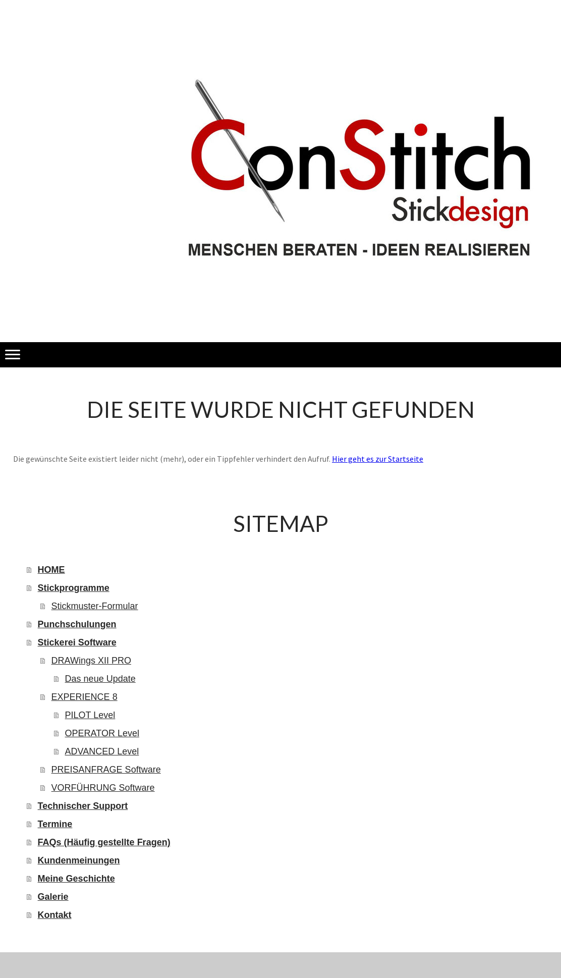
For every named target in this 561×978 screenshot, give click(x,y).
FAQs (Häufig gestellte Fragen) (104, 842)
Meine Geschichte (76, 879)
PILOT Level (90, 715)
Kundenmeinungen (79, 860)
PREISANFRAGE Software (106, 770)
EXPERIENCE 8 (84, 697)
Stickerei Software (77, 642)
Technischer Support (83, 806)
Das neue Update (100, 679)
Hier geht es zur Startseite (377, 459)
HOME (51, 570)
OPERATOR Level (102, 733)
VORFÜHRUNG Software (103, 788)
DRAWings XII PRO (91, 661)
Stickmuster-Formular (94, 606)
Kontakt (55, 915)
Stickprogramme (73, 588)
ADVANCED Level (102, 751)
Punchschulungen (77, 624)
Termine (55, 824)
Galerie (53, 897)
